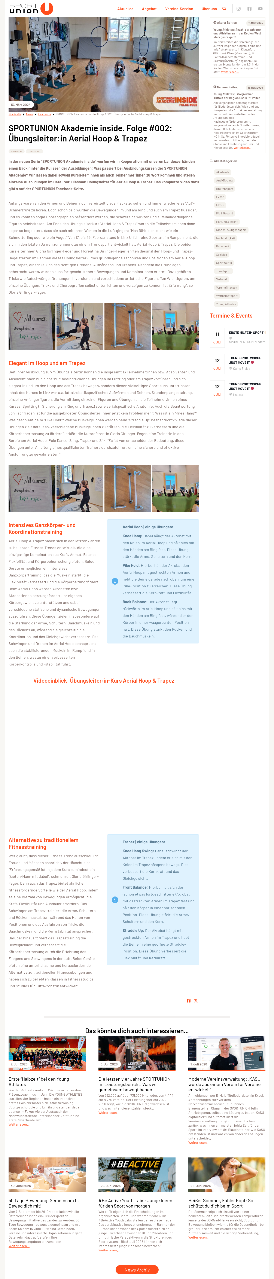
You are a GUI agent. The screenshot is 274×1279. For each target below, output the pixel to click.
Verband (221, 279)
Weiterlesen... (230, 72)
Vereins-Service (179, 8)
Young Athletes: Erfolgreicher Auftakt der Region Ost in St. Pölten (237, 96)
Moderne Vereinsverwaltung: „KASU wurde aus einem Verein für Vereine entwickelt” (224, 1084)
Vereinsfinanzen (226, 287)
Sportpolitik (224, 262)
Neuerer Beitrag (225, 87)
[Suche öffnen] (224, 8)
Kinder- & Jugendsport (231, 230)
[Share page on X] (196, 1000)
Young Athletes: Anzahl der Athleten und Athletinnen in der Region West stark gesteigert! (237, 33)
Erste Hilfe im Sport (246, 332)
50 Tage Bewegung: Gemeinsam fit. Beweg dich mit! (44, 1202)
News (29, 114)
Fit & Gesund (224, 213)
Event (220, 197)
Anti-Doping (224, 180)
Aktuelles (125, 8)
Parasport (222, 246)
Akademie (44, 114)
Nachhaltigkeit (225, 238)
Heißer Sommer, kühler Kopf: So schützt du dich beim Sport (220, 1202)
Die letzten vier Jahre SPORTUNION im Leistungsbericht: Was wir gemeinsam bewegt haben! (134, 1084)
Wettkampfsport (227, 295)
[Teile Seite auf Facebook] (188, 1000)
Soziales (221, 254)
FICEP (220, 205)
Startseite (15, 114)
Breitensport (224, 188)
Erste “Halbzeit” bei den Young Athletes (39, 1081)
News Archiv (137, 1269)
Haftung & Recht (227, 221)
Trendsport (34, 151)
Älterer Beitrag (225, 22)
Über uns (209, 8)
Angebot (149, 8)
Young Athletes (226, 304)
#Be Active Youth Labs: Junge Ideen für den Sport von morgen (135, 1202)
